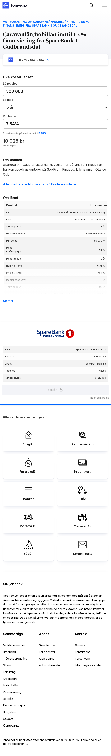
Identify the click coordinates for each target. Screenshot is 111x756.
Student (8, 718)
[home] (14, 5)
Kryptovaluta (11, 725)
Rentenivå (10, 116)
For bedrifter (47, 651)
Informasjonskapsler (88, 665)
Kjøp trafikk (46, 658)
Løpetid (8, 99)
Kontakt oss (82, 651)
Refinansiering (12, 692)
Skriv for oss (47, 645)
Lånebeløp (10, 83)
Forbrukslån (10, 685)
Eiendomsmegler (14, 705)
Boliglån (8, 698)
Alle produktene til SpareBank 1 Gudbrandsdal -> (39, 184)
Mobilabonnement (14, 645)
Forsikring (9, 672)
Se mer (8, 301)
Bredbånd (9, 651)
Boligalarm (9, 712)
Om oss (80, 645)
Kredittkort (10, 678)
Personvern (82, 658)
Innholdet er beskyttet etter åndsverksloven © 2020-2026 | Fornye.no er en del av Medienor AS (52, 741)
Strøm (7, 665)
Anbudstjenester (50, 665)
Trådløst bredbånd (15, 658)
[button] (104, 5)
